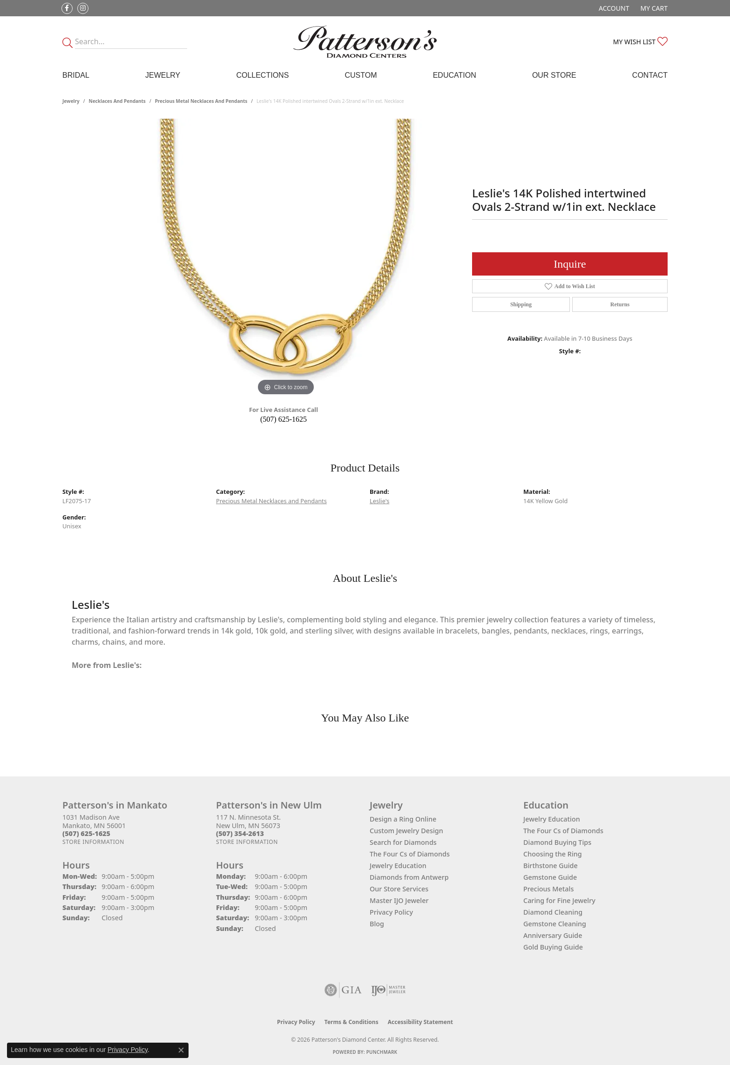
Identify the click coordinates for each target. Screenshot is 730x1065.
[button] (613, 8)
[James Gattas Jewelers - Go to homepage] (365, 41)
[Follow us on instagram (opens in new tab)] (82, 8)
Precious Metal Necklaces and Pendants (201, 101)
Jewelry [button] (162, 75)
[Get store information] (93, 842)
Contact (650, 75)
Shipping (521, 304)
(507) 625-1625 (283, 419)
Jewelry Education (398, 865)
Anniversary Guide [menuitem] (552, 935)
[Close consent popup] (181, 1050)
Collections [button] (262, 75)
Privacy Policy (391, 912)
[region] (286, 258)
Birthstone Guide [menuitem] (550, 865)
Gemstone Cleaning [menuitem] (554, 923)
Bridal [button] (75, 75)
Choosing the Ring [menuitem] (552, 853)
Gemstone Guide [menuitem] (550, 877)
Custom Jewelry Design (406, 830)
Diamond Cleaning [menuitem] (552, 912)
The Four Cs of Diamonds (410, 853)
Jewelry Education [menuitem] (551, 819)
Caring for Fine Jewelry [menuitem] (559, 900)
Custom (361, 75)
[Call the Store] (86, 833)
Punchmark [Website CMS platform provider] (382, 1052)
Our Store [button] (554, 75)
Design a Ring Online (403, 819)
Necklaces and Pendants (117, 101)
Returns (619, 304)
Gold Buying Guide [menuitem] (553, 947)
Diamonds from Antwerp (409, 877)
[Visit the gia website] (343, 990)
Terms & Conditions (351, 1022)
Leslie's (379, 501)
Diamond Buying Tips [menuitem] (557, 842)
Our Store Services (399, 888)
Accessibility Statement (420, 1022)
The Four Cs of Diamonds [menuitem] (563, 830)
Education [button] (454, 75)
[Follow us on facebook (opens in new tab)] (67, 8)
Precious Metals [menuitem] (548, 888)
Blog (377, 923)
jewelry (71, 101)
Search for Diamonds (403, 842)
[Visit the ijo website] (388, 990)
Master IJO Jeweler (399, 900)
